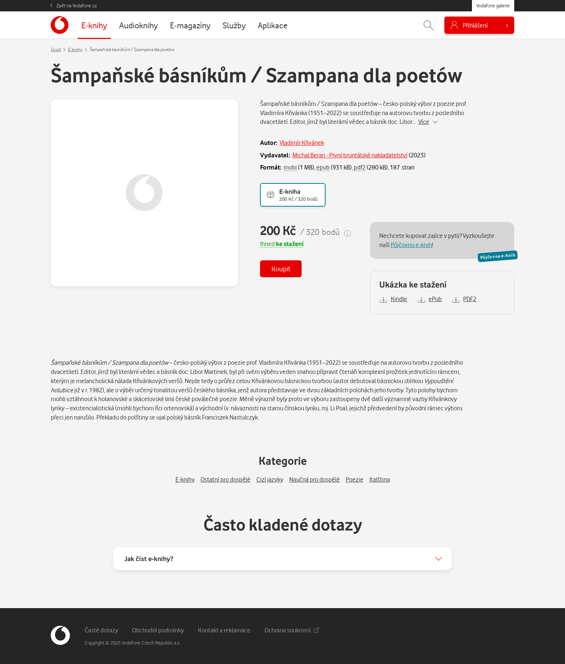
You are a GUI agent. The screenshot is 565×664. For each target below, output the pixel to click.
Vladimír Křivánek (302, 142)
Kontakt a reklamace (224, 630)
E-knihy (75, 49)
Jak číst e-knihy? (148, 558)
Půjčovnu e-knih (411, 245)
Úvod (56, 49)
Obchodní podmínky (158, 630)
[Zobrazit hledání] (428, 25)
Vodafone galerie (493, 5)
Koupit (280, 268)
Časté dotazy (101, 630)
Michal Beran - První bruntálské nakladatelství (350, 155)
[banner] (59, 25)
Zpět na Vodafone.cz (76, 5)
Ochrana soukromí (291, 630)
